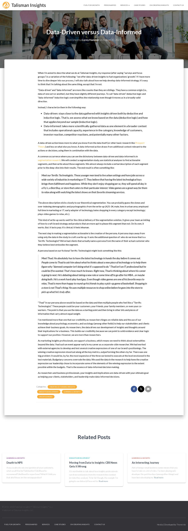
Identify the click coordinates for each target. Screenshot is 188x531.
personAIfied (110, 5)
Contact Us (178, 5)
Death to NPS (15, 462)
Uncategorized (45, 397)
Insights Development (48, 392)
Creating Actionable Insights (62, 387)
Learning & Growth (72, 392)
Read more (103, 481)
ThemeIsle (181, 524)
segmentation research (49, 160)
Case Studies (139, 5)
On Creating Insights (159, 5)
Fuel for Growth (92, 5)
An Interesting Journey (145, 462)
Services (125, 5)
